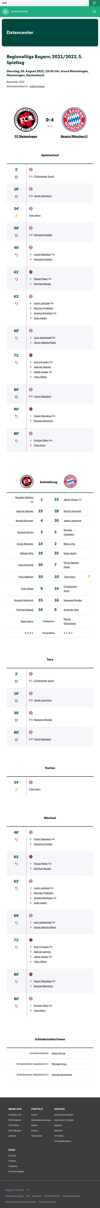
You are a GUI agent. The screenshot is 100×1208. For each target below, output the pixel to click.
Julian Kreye (37, 86)
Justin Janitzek (42, 303)
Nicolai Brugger (24, 520)
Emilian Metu (41, 440)
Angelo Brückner (43, 313)
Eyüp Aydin (40, 318)
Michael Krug (59, 1064)
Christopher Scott (44, 176)
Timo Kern (35, 215)
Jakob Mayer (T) (73, 499)
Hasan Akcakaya (43, 416)
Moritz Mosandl (72, 511)
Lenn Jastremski (42, 337)
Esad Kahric (27, 621)
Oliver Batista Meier (45, 342)
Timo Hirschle (25, 565)
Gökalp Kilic (26, 553)
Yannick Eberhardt (62, 1074)
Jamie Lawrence (43, 196)
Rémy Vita (69, 544)
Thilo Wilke (40, 377)
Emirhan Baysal (42, 284)
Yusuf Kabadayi (42, 254)
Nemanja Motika (43, 235)
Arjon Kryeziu (41, 362)
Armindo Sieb (71, 610)
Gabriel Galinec (42, 367)
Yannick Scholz (25, 532)
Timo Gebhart (25, 577)
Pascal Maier (41, 279)
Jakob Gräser (41, 372)
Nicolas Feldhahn (43, 308)
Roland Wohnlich (43, 421)
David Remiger (25, 544)
